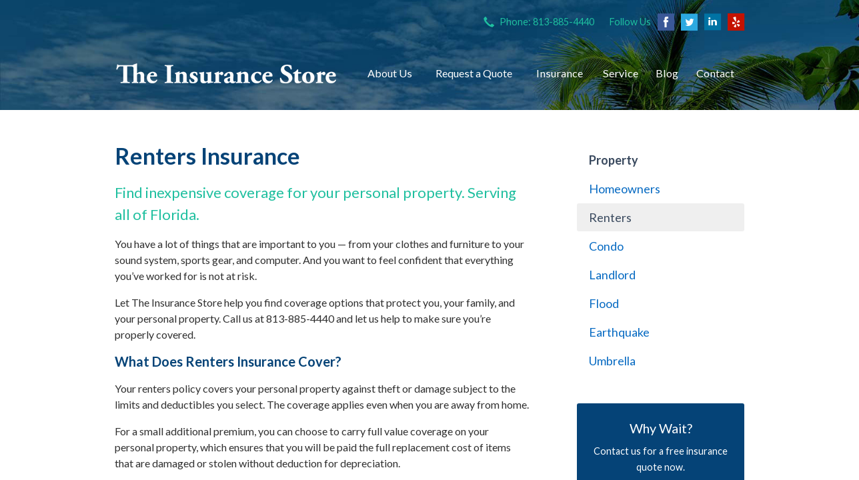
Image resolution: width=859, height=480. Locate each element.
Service (620, 73)
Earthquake (619, 332)
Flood (604, 303)
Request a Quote (474, 73)
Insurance (559, 73)
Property (613, 160)
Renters (610, 217)
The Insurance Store (226, 73)
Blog (667, 73)
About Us (389, 73)
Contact (715, 73)
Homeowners (624, 188)
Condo (606, 246)
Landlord (612, 274)
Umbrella (612, 360)
